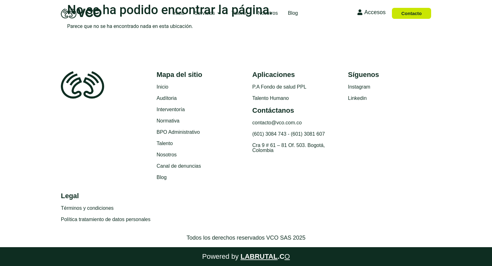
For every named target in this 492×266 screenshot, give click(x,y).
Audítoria (167, 98)
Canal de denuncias (179, 166)
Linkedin (357, 98)
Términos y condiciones (87, 208)
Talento (165, 143)
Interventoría (171, 109)
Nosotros (167, 154)
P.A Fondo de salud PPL (279, 87)
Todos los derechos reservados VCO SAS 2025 (245, 238)
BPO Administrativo (178, 132)
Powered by (246, 256)
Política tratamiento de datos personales (106, 219)
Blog (162, 177)
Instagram (359, 87)
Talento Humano (270, 98)
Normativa (168, 120)
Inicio (162, 87)
